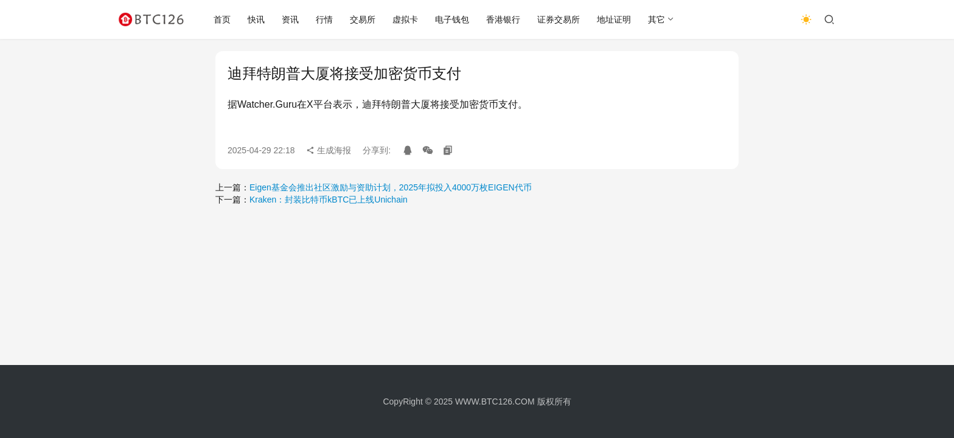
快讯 (256, 19)
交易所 (362, 19)
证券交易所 (558, 19)
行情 (324, 19)
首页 (222, 19)
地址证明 (614, 19)
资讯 (290, 19)
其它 (656, 19)
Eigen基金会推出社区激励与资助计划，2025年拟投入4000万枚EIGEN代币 (390, 187)
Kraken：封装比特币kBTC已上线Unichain (328, 199)
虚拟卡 (405, 19)
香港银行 (503, 19)
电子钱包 (452, 19)
